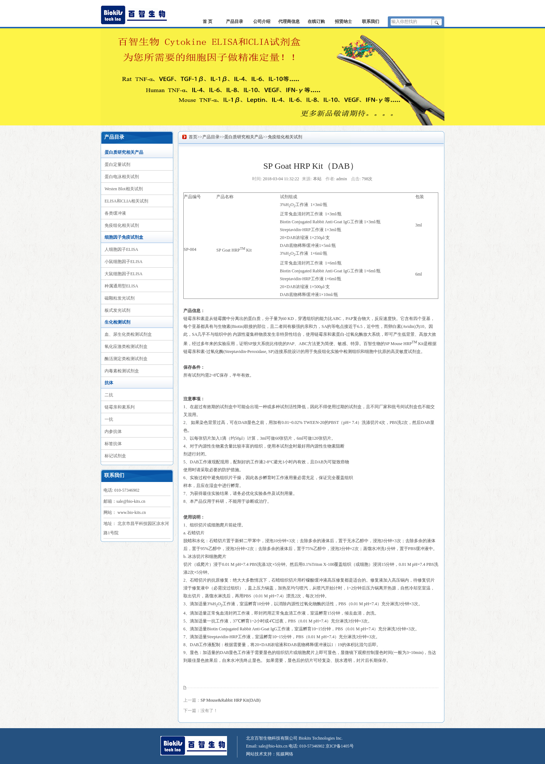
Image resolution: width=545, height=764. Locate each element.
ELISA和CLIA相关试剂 (126, 201)
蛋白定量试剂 (117, 164)
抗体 (109, 382)
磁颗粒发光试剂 (120, 298)
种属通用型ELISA (121, 285)
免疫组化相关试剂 (122, 225)
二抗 (109, 394)
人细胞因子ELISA (121, 249)
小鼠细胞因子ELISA (124, 261)
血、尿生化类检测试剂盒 (128, 334)
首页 (193, 136)
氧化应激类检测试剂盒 (126, 346)
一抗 (109, 419)
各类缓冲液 (115, 213)
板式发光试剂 (117, 310)
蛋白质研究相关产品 (124, 152)
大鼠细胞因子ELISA (124, 273)
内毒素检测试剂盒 (122, 370)
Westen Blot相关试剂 (124, 188)
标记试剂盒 (115, 455)
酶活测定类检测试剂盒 (126, 358)
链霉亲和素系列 (120, 407)
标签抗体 (113, 443)
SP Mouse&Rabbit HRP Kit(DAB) (230, 700)
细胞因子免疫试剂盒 (124, 237)
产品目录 (211, 136)
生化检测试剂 (117, 322)
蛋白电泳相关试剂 (122, 176)
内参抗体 (113, 431)
